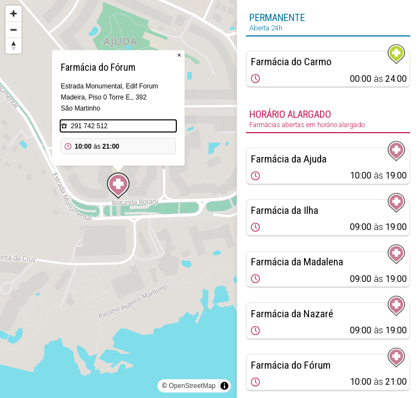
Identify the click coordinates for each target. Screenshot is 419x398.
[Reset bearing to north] (14, 46)
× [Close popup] (179, 55)
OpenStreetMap (192, 386)
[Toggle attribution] (224, 385)
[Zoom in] (14, 14)
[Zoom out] (14, 30)
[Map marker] (118, 185)
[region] (118, 199)
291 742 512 (89, 126)
